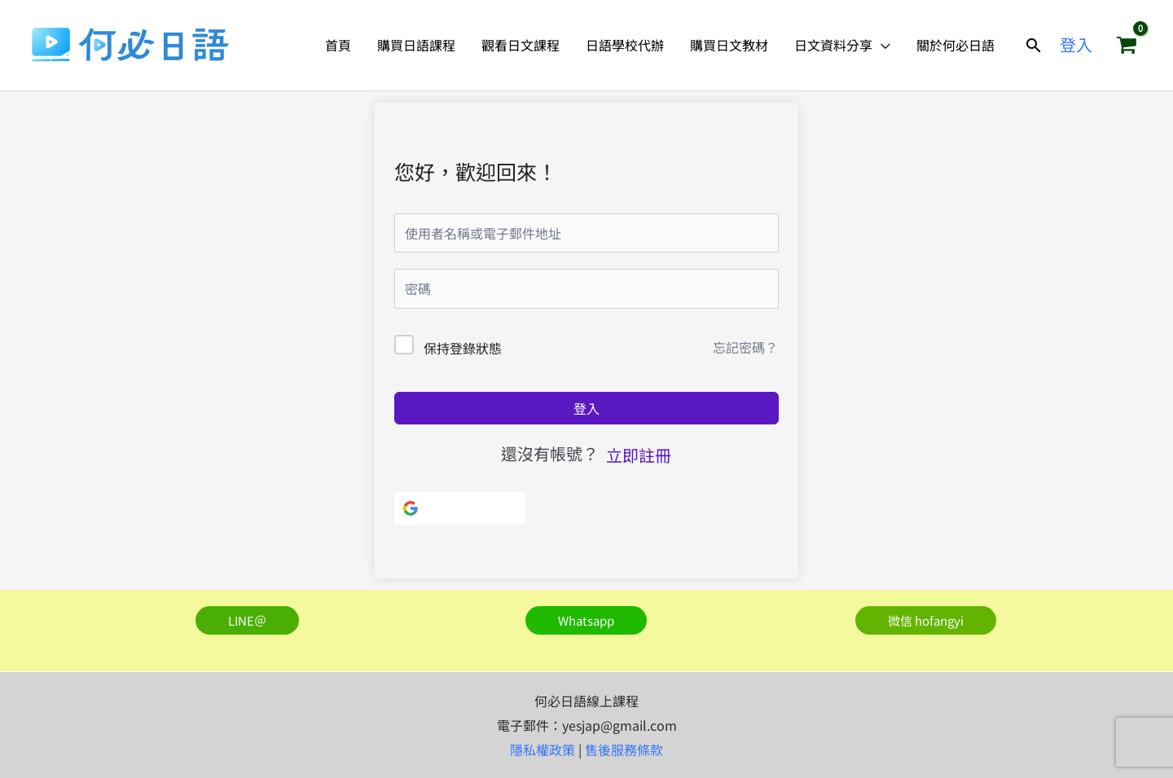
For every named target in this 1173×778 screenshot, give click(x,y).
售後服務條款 (624, 749)
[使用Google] (459, 508)
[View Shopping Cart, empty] (1126, 45)
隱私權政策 (542, 749)
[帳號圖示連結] (1076, 45)
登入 (586, 408)
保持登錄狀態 (463, 348)
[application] (881, 44)
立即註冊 (638, 455)
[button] (1033, 45)
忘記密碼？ (745, 347)
